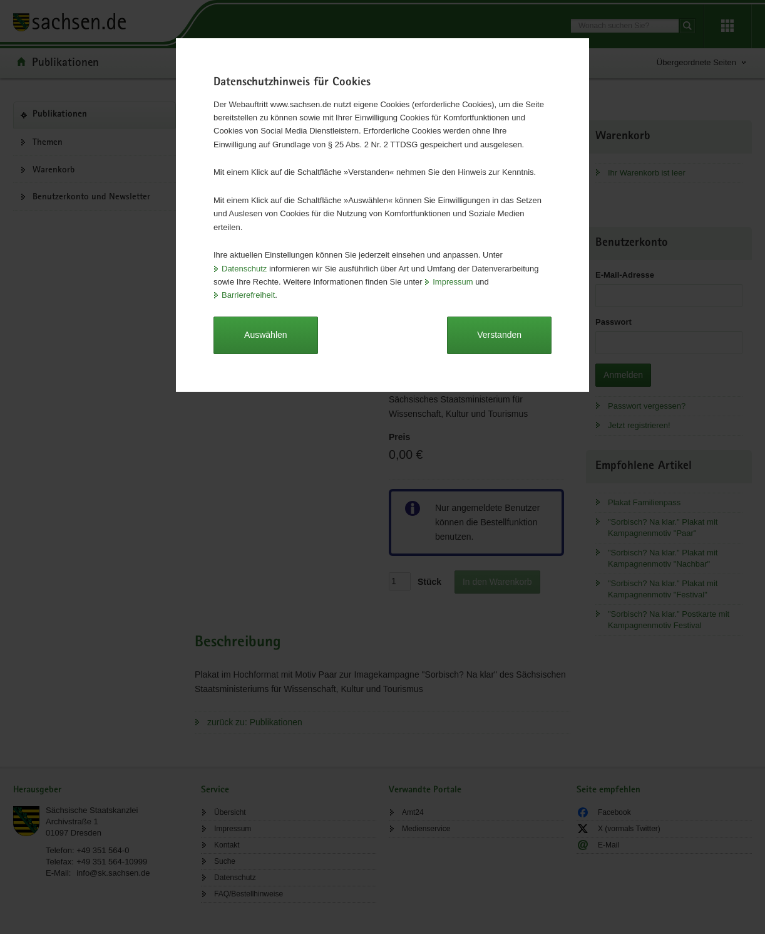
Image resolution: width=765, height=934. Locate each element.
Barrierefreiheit (248, 295)
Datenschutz (244, 268)
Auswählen (265, 335)
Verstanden (499, 335)
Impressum (453, 281)
